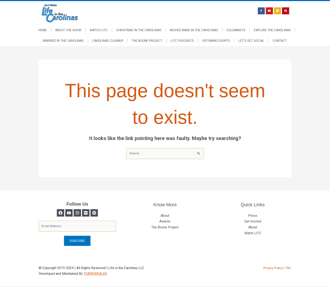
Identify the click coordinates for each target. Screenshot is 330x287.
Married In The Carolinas (63, 41)
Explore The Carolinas (272, 30)
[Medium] (88, 213)
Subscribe (77, 241)
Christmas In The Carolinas (138, 30)
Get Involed (252, 222)
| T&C (287, 269)
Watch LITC (99, 30)
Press (252, 216)
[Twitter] (66, 213)
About (165, 216)
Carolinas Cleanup (107, 41)
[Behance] (99, 213)
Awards (164, 222)
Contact (280, 41)
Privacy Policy (272, 269)
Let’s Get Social (251, 41)
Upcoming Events (216, 41)
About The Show (68, 30)
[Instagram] (77, 213)
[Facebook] (55, 213)
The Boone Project (147, 41)
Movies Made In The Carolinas (194, 30)
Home (42, 30)
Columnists (235, 30)
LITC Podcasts (182, 41)
